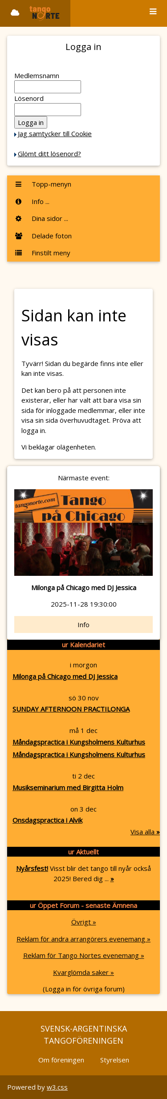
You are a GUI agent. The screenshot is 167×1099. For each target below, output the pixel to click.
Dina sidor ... (41, 218)
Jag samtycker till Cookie (55, 133)
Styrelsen (114, 1059)
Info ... (31, 201)
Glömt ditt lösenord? (49, 153)
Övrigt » (83, 921)
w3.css (57, 1086)
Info (83, 624)
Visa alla (145, 831)
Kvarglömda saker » (83, 972)
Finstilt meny (42, 252)
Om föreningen (61, 1059)
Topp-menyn (42, 183)
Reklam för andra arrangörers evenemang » (83, 938)
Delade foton (43, 235)
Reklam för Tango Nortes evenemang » (83, 955)
